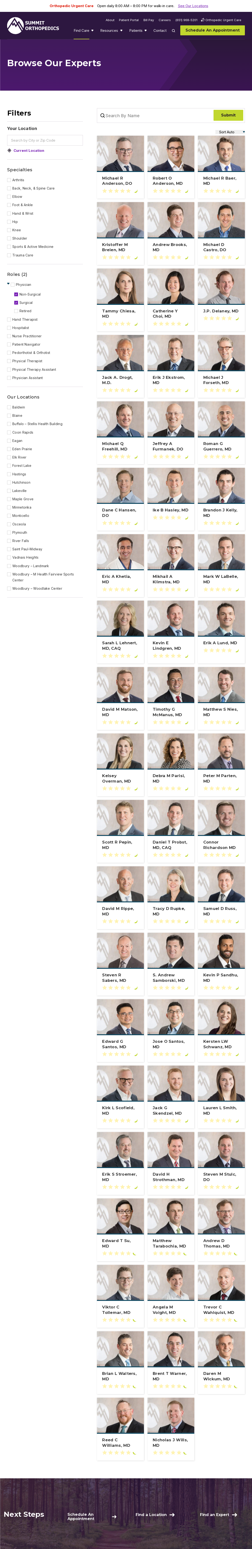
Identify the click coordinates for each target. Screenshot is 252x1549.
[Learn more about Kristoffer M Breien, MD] (120, 247)
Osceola (19, 524)
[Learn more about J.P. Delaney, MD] (221, 311)
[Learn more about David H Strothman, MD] (171, 1177)
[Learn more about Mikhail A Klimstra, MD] (171, 579)
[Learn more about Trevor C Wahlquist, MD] (221, 1309)
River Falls (20, 541)
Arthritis (18, 180)
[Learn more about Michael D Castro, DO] (221, 247)
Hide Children (9, 284)
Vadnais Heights (25, 557)
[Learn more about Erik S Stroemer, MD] (120, 1177)
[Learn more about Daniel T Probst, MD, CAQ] (171, 844)
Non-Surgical (30, 294)
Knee (16, 230)
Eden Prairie (22, 449)
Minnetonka (21, 507)
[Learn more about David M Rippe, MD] (120, 911)
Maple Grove (22, 499)
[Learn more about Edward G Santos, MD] (120, 1044)
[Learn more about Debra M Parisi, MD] (171, 778)
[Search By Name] (124, 115)
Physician (23, 285)
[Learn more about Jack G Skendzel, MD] (171, 1110)
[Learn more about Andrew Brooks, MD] (171, 247)
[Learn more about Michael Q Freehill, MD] (120, 446)
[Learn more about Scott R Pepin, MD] (120, 844)
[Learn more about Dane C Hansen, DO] (120, 512)
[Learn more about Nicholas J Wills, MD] (171, 1442)
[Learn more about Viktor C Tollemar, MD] (120, 1309)
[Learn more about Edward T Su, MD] (120, 1243)
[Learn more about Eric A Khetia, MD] (120, 579)
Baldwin (18, 407)
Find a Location (151, 1514)
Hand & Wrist (22, 213)
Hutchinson (21, 482)
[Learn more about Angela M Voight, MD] (171, 1309)
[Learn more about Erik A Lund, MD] (221, 643)
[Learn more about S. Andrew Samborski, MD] (171, 977)
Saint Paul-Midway (27, 549)
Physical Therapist (27, 361)
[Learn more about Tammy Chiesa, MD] (120, 313)
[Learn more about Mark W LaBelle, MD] (221, 579)
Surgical (26, 303)
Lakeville (19, 491)
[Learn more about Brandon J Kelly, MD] (221, 512)
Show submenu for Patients (146, 31)
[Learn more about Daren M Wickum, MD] (221, 1376)
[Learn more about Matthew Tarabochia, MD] (171, 1243)
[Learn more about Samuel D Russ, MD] (221, 911)
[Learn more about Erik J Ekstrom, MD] (171, 380)
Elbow (17, 197)
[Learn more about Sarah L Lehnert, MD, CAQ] (120, 645)
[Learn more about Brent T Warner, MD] (171, 1376)
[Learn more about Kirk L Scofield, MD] (120, 1110)
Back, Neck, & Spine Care (33, 188)
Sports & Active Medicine (32, 247)
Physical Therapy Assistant (34, 369)
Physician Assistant (27, 378)
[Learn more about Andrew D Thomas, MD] (221, 1243)
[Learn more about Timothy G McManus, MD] (171, 712)
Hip (15, 222)
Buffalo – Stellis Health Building (37, 424)
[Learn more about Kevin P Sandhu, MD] (221, 977)
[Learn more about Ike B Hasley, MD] (171, 510)
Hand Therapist (25, 319)
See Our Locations (193, 6)
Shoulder (19, 238)
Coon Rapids (22, 432)
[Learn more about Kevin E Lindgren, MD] (171, 645)
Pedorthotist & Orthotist (31, 353)
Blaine (17, 415)
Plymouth (19, 532)
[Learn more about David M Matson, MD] (120, 712)
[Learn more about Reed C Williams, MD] (120, 1442)
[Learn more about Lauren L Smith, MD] (221, 1110)
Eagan (17, 441)
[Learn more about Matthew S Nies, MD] (221, 712)
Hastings (19, 474)
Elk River (19, 457)
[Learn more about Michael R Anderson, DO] (120, 181)
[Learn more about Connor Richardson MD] (221, 844)
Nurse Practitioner (27, 336)
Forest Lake (21, 466)
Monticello (20, 516)
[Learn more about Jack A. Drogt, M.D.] (120, 380)
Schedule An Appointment (80, 1516)
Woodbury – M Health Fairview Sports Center (43, 577)
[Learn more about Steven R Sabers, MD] (120, 977)
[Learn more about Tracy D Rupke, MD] (171, 911)
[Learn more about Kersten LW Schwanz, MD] (221, 1044)
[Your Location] (45, 130)
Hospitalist (20, 328)
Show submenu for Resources (122, 31)
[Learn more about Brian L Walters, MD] (120, 1376)
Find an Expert (214, 1514)
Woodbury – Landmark (30, 566)
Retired (25, 311)
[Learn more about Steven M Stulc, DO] (221, 1177)
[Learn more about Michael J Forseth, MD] (221, 380)
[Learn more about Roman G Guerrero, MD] (221, 446)
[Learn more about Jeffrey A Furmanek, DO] (171, 446)
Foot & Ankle (22, 205)
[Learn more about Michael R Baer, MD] (221, 181)
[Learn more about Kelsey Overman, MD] (120, 778)
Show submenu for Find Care (93, 31)
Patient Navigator (26, 344)
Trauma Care (22, 255)
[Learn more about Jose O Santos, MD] (171, 1044)
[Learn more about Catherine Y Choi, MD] (171, 313)
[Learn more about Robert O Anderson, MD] (171, 181)
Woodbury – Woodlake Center (37, 588)
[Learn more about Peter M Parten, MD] (221, 778)
